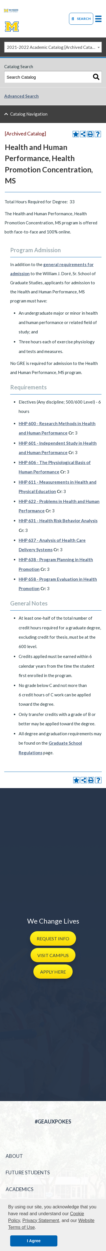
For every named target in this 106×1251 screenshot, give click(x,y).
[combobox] (53, 47)
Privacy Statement (40, 1220)
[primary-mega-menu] (98, 18)
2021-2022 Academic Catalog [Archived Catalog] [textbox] (53, 47)
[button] (53, 938)
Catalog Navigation (28, 113)
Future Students (28, 1172)
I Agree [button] (33, 1241)
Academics (19, 1189)
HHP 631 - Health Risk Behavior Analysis (58, 520)
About (14, 1156)
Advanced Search (21, 96)
